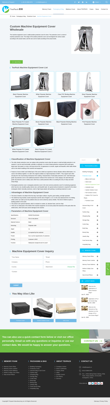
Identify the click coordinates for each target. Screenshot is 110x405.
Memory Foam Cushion (90, 260)
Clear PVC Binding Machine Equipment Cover (66, 95)
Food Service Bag (90, 240)
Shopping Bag (90, 216)
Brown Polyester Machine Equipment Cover (43, 123)
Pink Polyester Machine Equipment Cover (89, 123)
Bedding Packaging (90, 172)
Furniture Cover (20, 320)
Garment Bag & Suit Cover (90, 206)
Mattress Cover (70, 11)
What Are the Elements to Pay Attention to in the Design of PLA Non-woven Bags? (93, 311)
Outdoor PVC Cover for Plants (91, 196)
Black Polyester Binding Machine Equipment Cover (66, 123)
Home (13, 16)
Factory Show (59, 370)
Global (97, 2)
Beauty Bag (90, 232)
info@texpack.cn (41, 2)
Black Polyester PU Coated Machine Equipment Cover (20, 123)
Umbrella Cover (89, 187)
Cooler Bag (90, 224)
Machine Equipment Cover (44, 16)
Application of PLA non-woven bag (93, 300)
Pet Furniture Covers (90, 192)
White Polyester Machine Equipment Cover (43, 95)
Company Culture (60, 366)
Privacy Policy (104, 401)
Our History (58, 376)
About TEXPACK (82, 11)
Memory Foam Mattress (90, 264)
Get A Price (16, 62)
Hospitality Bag (90, 244)
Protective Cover (31, 16)
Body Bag (90, 228)
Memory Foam (46, 11)
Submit (16, 285)
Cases (91, 11)
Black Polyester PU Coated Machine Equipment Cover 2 (43, 150)
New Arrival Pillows (90, 275)
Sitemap (96, 401)
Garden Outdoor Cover (43, 320)
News (97, 11)
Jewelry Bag (90, 236)
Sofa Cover (66, 320)
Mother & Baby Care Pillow (90, 269)
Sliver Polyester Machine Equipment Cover (89, 95)
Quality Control (59, 374)
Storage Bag (90, 220)
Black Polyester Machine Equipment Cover (20, 95)
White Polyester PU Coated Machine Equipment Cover (20, 150)
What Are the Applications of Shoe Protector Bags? (93, 289)
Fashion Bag (90, 212)
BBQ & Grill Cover (89, 179)
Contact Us (104, 11)
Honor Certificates (60, 368)
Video (56, 372)
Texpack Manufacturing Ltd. (17, 401)
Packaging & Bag (58, 11)
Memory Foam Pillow (90, 256)
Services (57, 378)
